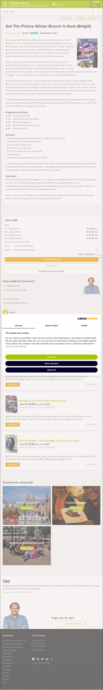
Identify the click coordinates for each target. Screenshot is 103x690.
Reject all (51, 370)
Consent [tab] (18, 325)
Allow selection (51, 363)
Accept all (51, 357)
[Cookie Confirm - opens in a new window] (88, 319)
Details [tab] (84, 325)
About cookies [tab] (51, 325)
